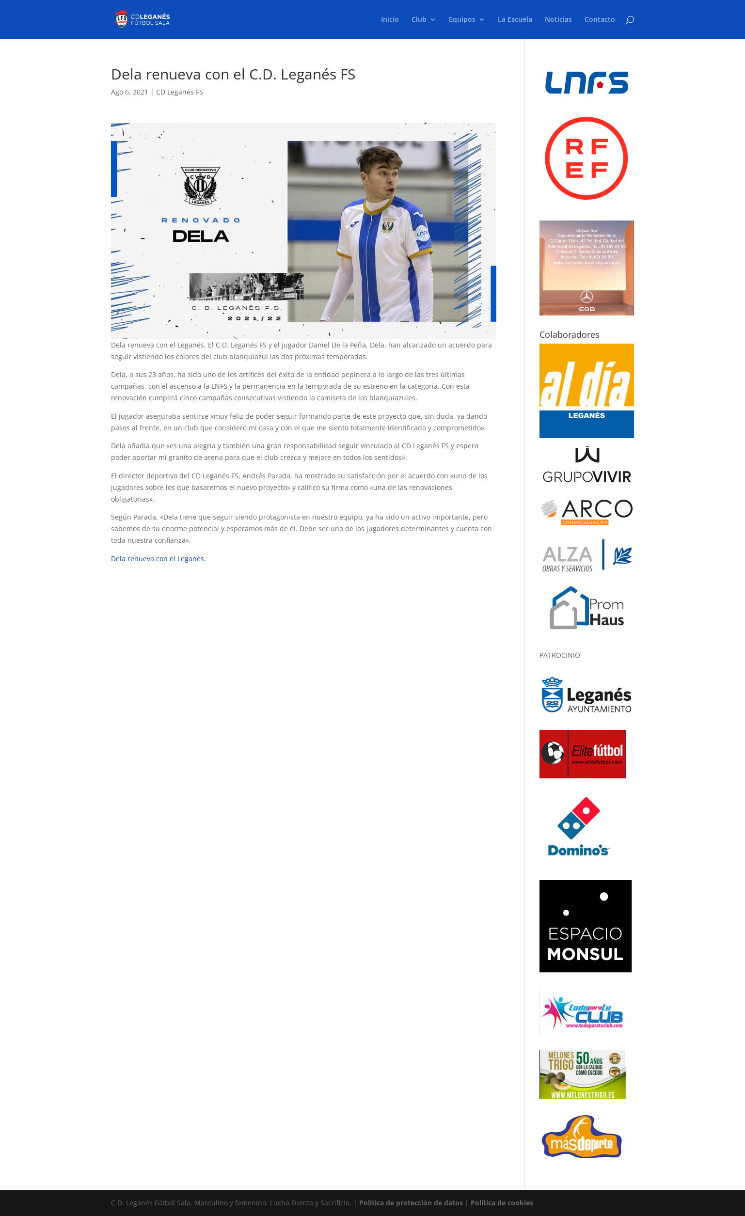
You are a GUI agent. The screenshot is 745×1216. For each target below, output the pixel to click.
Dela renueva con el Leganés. (158, 558)
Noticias (558, 20)
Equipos (462, 20)
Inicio (390, 20)
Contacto (600, 20)
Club (419, 20)
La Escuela (515, 20)
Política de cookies (502, 1202)
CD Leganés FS (179, 91)
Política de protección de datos (411, 1202)
